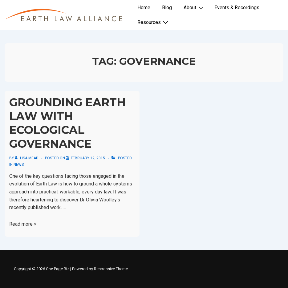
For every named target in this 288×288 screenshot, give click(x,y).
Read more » (22, 224)
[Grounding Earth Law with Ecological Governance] (88, 158)
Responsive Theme (111, 269)
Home (143, 7)
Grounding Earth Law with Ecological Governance (67, 122)
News (19, 164)
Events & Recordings (236, 7)
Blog (167, 7)
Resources (153, 22)
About (194, 7)
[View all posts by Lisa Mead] (27, 158)
